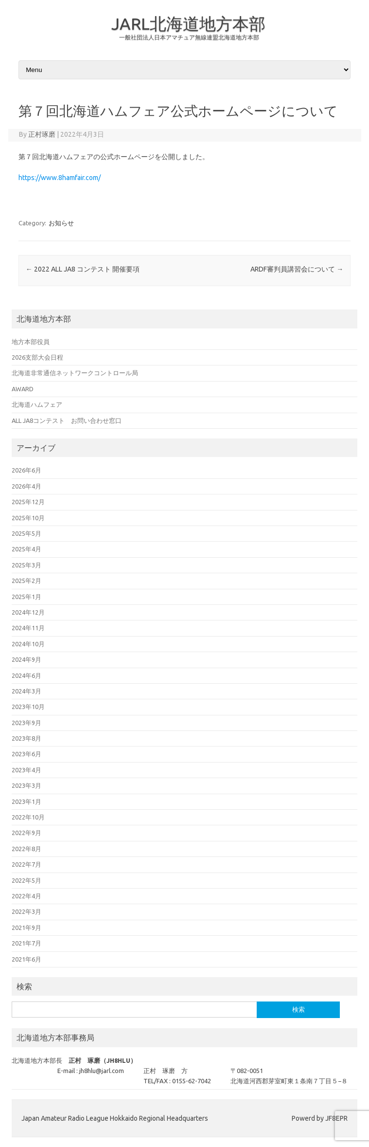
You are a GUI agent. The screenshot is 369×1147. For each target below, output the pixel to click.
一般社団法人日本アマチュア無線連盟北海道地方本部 (189, 37)
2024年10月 (28, 643)
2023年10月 (28, 706)
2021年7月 (26, 943)
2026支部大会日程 (37, 357)
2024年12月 (28, 612)
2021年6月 (26, 959)
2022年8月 (26, 848)
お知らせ (61, 222)
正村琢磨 (41, 134)
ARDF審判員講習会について (296, 269)
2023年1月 (26, 801)
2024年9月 (26, 659)
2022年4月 (26, 895)
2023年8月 (26, 738)
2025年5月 (26, 533)
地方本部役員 (31, 341)
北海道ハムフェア (37, 404)
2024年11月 (28, 627)
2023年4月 (26, 769)
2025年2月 (26, 580)
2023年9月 (26, 722)
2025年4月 (26, 549)
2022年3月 (26, 911)
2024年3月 (26, 691)
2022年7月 (26, 864)
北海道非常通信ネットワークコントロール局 (75, 372)
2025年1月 (26, 596)
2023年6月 (26, 753)
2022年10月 (28, 817)
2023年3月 (26, 785)
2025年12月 (28, 501)
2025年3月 (26, 565)
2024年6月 (26, 675)
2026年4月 (26, 486)
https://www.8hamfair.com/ (59, 178)
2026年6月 (26, 470)
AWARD (23, 388)
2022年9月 (26, 832)
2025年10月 (28, 517)
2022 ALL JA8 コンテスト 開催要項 (83, 269)
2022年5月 (26, 880)
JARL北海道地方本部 (188, 23)
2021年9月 (26, 927)
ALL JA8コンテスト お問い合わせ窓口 (67, 420)
